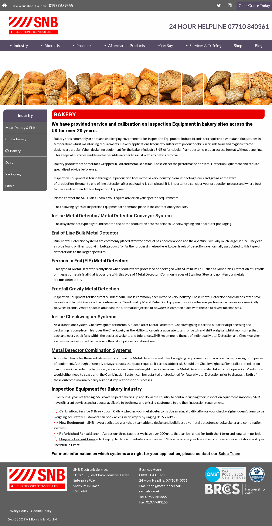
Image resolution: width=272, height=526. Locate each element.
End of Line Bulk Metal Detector (85, 233)
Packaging (13, 174)
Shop (238, 45)
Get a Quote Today (254, 5)
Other (9, 186)
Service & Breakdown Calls (99, 411)
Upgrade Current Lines (77, 439)
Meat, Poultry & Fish (20, 127)
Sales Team (229, 453)
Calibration (68, 411)
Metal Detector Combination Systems (92, 350)
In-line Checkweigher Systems (84, 316)
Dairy (9, 162)
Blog (258, 45)
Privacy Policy (17, 511)
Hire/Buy (165, 45)
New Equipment (71, 422)
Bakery (15, 151)
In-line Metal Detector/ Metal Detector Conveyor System (112, 215)
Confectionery (15, 139)
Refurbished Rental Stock (79, 433)
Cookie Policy (41, 511)
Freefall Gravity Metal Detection (85, 288)
